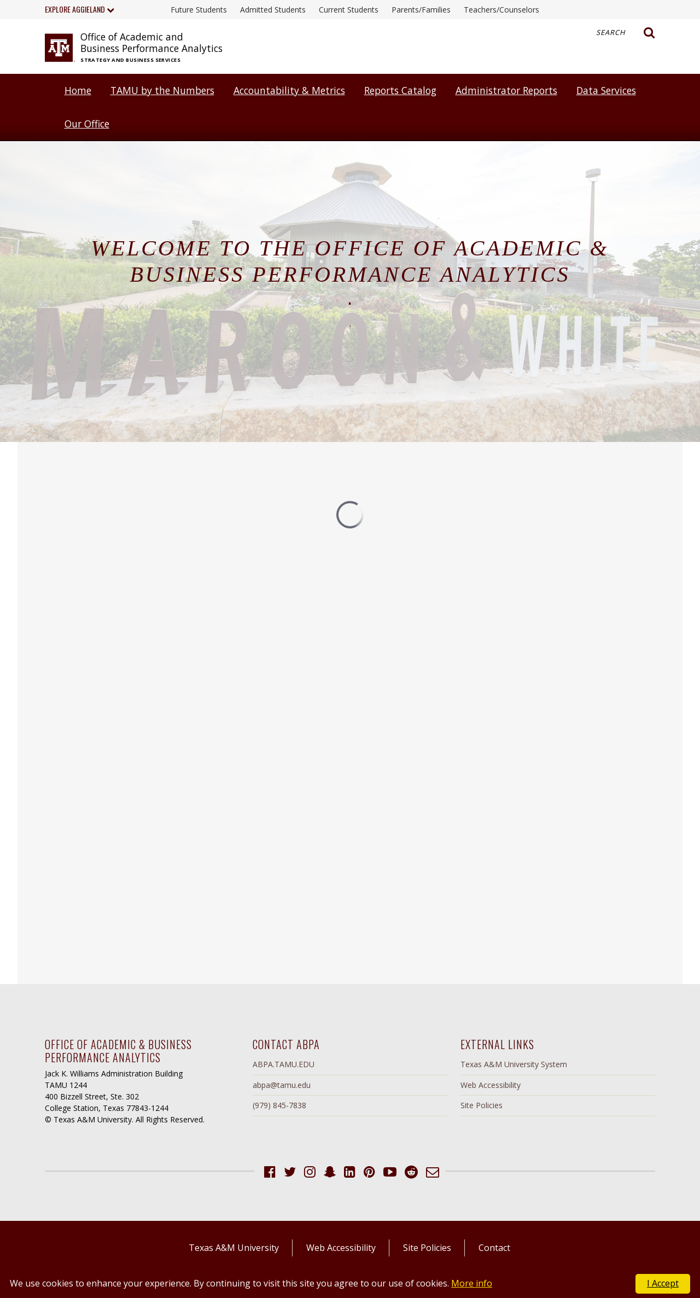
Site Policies (481, 1105)
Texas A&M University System (513, 1064)
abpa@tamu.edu (282, 1085)
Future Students (199, 9)
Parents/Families (421, 9)
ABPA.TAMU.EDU (283, 1064)
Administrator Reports (506, 90)
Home (78, 90)
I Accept (663, 1283)
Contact (494, 1248)
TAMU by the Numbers (162, 90)
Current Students (348, 9)
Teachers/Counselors (501, 9)
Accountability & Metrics (289, 90)
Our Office (87, 123)
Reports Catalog (400, 90)
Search (625, 33)
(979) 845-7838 (279, 1105)
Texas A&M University (234, 1248)
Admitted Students (273, 9)
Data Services (606, 90)
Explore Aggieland (79, 9)
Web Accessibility (490, 1085)
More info (471, 1283)
